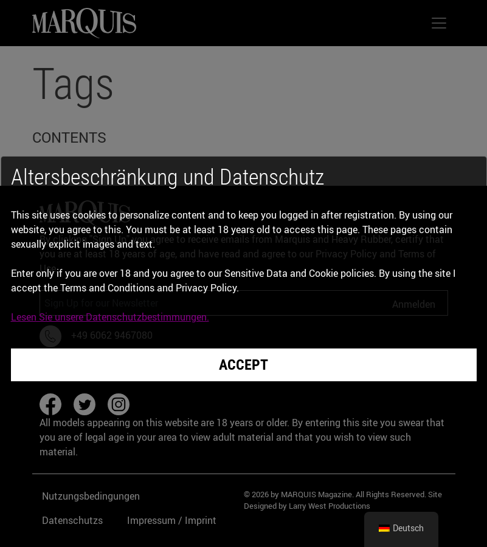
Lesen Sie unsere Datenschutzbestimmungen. (110, 317)
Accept (243, 364)
